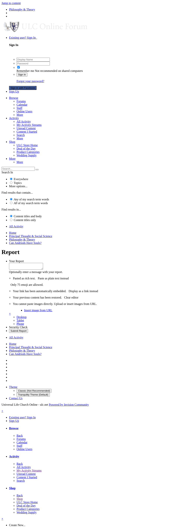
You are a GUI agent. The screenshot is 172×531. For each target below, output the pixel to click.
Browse (13, 97)
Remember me (25, 70)
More (20, 114)
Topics (18, 182)
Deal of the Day (26, 148)
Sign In (22, 74)
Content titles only (25, 220)
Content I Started (27, 131)
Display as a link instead (83, 292)
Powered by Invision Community (69, 405)
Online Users (24, 111)
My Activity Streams (29, 124)
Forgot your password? (30, 81)
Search (21, 135)
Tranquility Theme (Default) (33, 395)
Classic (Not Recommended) (34, 391)
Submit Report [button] (19, 332)
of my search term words (31, 199)
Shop (12, 141)
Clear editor (71, 298)
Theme (13, 388)
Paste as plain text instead (53, 279)
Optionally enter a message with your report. (36, 273)
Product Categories (28, 151)
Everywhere (21, 179)
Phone (20, 324)
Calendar (22, 104)
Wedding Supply (27, 155)
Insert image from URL (38, 311)
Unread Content (26, 128)
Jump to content (11, 3)
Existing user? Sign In (23, 37)
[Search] (18, 169)
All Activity (24, 121)
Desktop (22, 318)
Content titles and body (28, 216)
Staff (19, 108)
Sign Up (14, 91)
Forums (21, 101)
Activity (14, 118)
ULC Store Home (27, 145)
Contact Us (16, 399)
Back (20, 436)
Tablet (20, 321)
